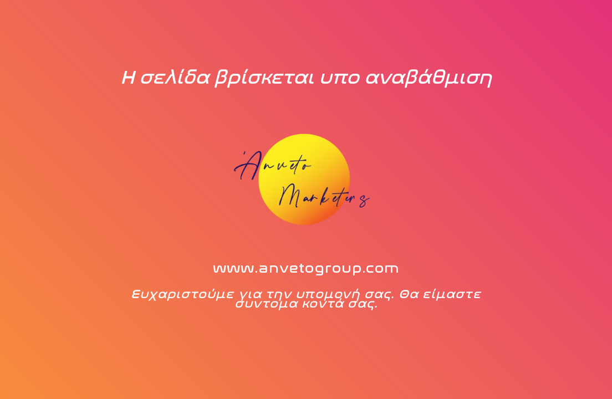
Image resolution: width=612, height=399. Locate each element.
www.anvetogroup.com (306, 268)
